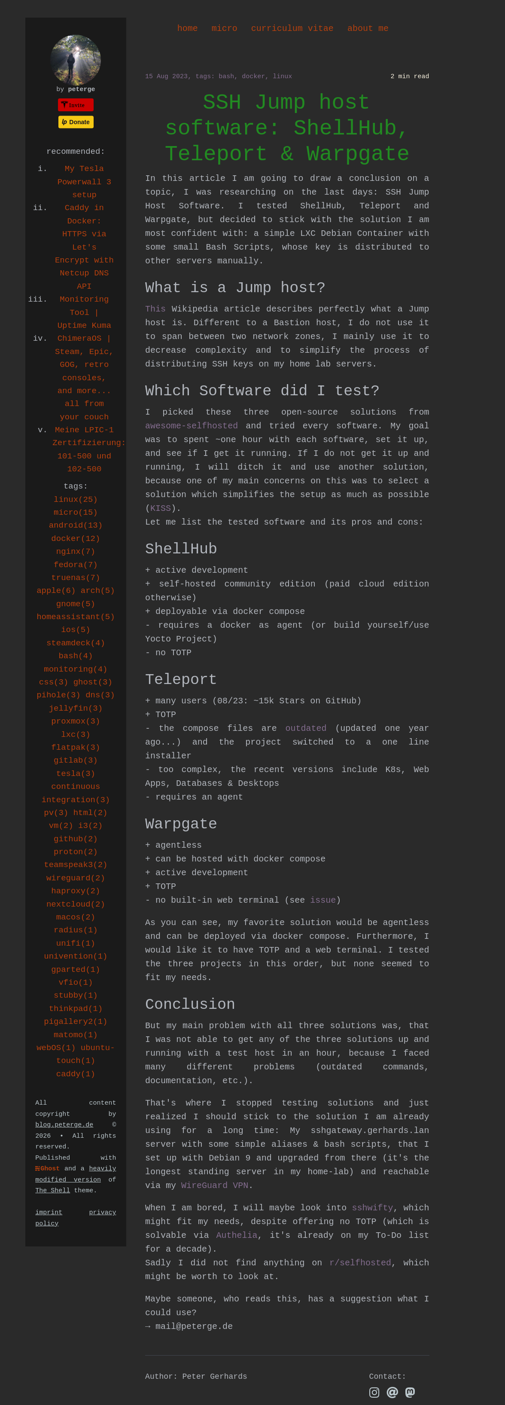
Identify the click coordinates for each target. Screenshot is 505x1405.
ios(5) (75, 630)
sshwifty (372, 1208)
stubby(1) (76, 995)
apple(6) (56, 591)
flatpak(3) (75, 747)
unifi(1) (75, 943)
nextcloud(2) (75, 904)
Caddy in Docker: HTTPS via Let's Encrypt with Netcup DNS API (84, 247)
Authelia (236, 1235)
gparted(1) (75, 969)
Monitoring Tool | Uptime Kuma (84, 312)
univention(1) (75, 956)
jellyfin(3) (76, 708)
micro (224, 29)
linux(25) (76, 499)
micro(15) (76, 512)
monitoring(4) (75, 669)
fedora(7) (76, 565)
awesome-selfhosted (191, 426)
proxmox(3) (75, 721)
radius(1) (76, 930)
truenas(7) (75, 578)
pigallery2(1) (75, 1021)
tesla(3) (75, 774)
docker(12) (75, 539)
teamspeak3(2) (75, 865)
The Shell (52, 1190)
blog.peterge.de (64, 1125)
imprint (48, 1212)
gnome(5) (75, 604)
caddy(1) (75, 1074)
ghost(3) (93, 682)
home (187, 29)
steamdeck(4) (75, 643)
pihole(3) (59, 695)
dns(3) (100, 695)
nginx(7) (75, 551)
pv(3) (56, 813)
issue (323, 900)
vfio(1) (75, 982)
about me (368, 29)
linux (282, 76)
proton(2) (76, 852)
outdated (306, 728)
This (155, 309)
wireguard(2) (75, 878)
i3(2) (90, 826)
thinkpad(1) (76, 1009)
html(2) (90, 813)
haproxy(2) (75, 891)
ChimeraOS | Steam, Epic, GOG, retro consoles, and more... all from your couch (84, 378)
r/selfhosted (360, 1263)
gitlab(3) (76, 760)
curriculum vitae (292, 29)
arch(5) (98, 591)
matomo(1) (76, 1035)
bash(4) (75, 656)
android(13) (76, 525)
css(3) (53, 682)
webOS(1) (56, 1048)
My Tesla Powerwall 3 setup (84, 182)
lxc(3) (75, 734)
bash (226, 76)
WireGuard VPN (214, 1186)
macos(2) (75, 917)
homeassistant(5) (76, 617)
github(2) (76, 839)
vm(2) (61, 826)
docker (253, 76)
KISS (160, 508)
